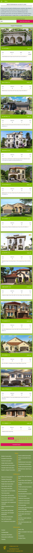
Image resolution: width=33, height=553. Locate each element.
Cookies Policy (21, 538)
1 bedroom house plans (24, 498)
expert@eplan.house (14, 549)
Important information (6, 534)
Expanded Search (16, 444)
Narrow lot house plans (7, 477)
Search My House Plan (25, 21)
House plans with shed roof (8, 481)
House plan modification (7, 537)
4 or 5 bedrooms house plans (8, 521)
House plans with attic (6, 486)
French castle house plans (24, 455)
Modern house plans (6, 456)
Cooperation (21, 536)
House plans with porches (7, 495)
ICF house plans (22, 505)
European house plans (6, 458)
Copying (3, 539)
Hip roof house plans (6, 519)
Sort (8, 20)
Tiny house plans (5, 493)
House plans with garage (7, 510)
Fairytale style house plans (7, 467)
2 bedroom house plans (24, 500)
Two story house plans (6, 488)
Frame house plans (22, 489)
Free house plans (22, 496)
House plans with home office (8, 497)
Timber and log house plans (25, 466)
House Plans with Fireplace (24, 480)
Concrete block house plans (25, 493)
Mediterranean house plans (24, 462)
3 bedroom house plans (24, 503)
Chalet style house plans (7, 463)
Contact (3, 530)
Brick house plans (22, 491)
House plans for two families (8, 490)
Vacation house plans (6, 479)
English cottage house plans (8, 470)
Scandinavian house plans (24, 464)
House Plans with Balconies (25, 511)
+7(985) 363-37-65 (13, 546)
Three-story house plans (7, 516)
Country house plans (6, 460)
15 (30, 438)
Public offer (21, 529)
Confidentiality (4, 532)
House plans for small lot (7, 500)
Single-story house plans (7, 484)
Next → (16, 440)
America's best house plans (8, 465)
